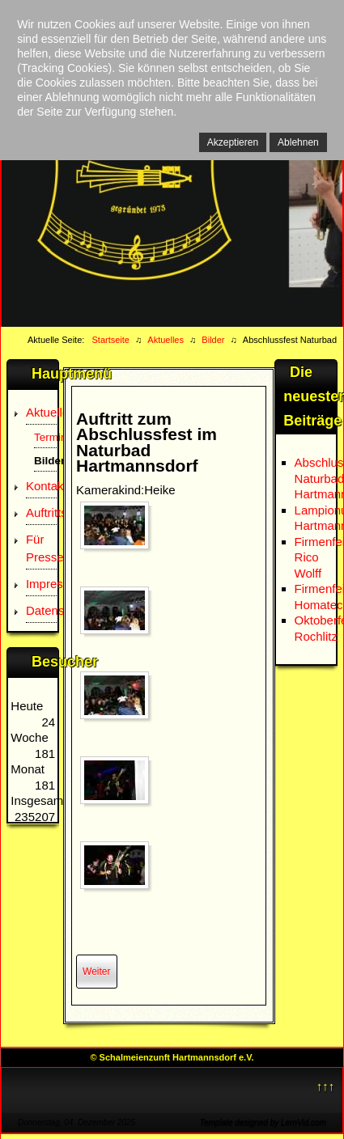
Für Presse (41, 548)
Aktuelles (41, 412)
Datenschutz (41, 610)
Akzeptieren (232, 142)
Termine (45, 437)
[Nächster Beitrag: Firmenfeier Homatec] (96, 972)
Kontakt (41, 486)
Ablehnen (298, 142)
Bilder (45, 461)
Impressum (41, 584)
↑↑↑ (325, 1086)
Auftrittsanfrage (41, 512)
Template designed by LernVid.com (263, 1122)
